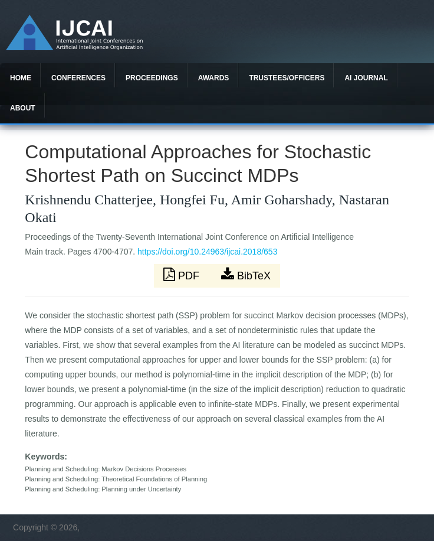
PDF (182, 275)
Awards (213, 78)
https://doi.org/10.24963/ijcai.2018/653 (207, 251)
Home (20, 78)
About (22, 108)
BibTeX (246, 275)
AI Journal (365, 78)
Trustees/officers (286, 78)
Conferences (78, 78)
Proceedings (152, 78)
